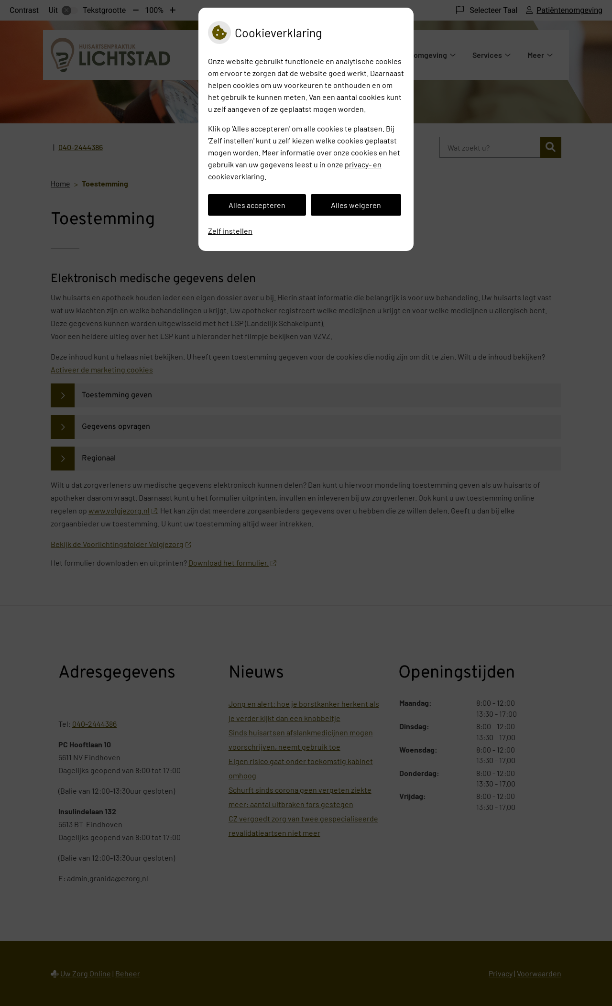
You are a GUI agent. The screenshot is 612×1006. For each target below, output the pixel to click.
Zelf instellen (230, 230)
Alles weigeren (356, 204)
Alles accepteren (257, 204)
